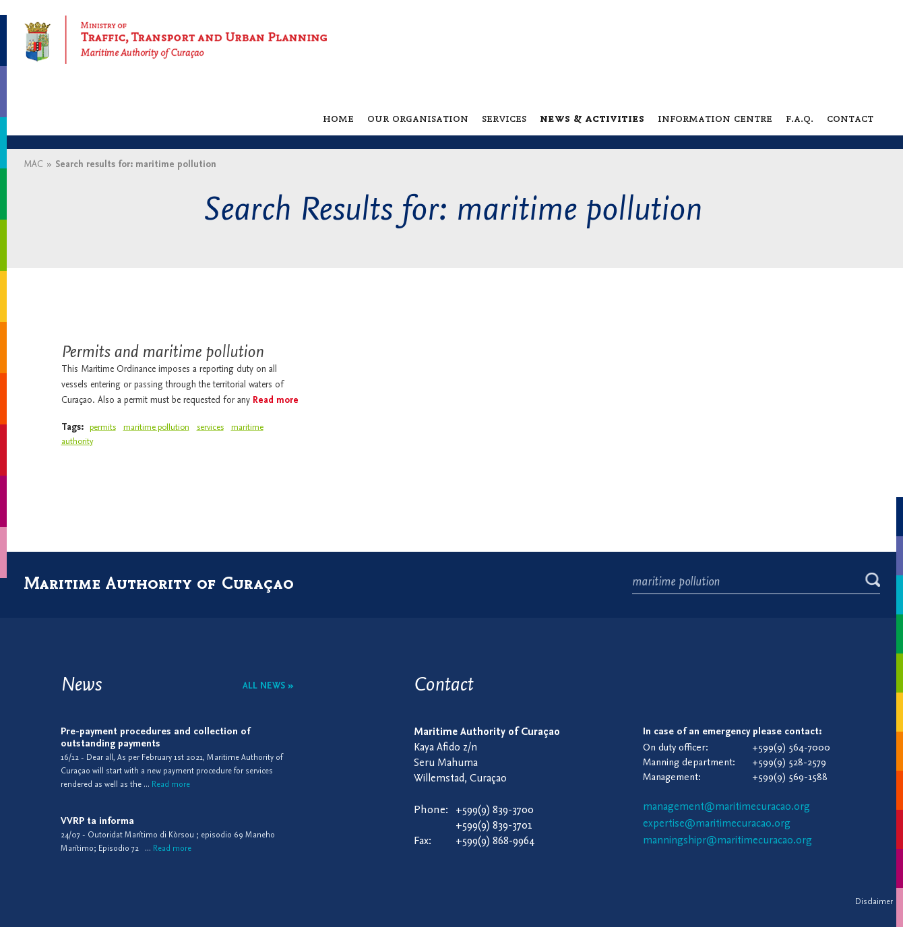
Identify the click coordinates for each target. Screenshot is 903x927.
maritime (247, 427)
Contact (850, 117)
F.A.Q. (799, 117)
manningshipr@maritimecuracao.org (727, 840)
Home (338, 117)
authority (77, 441)
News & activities (592, 117)
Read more (276, 400)
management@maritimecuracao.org (726, 807)
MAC (33, 165)
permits (103, 427)
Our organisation (417, 117)
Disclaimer (874, 902)
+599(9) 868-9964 (495, 841)
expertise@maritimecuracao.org (716, 824)
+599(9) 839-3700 (495, 810)
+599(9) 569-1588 (790, 778)
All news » (268, 686)
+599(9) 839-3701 (494, 825)
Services (504, 117)
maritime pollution (156, 427)
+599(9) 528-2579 (789, 763)
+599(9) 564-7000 (791, 748)
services (210, 427)
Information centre (715, 117)
